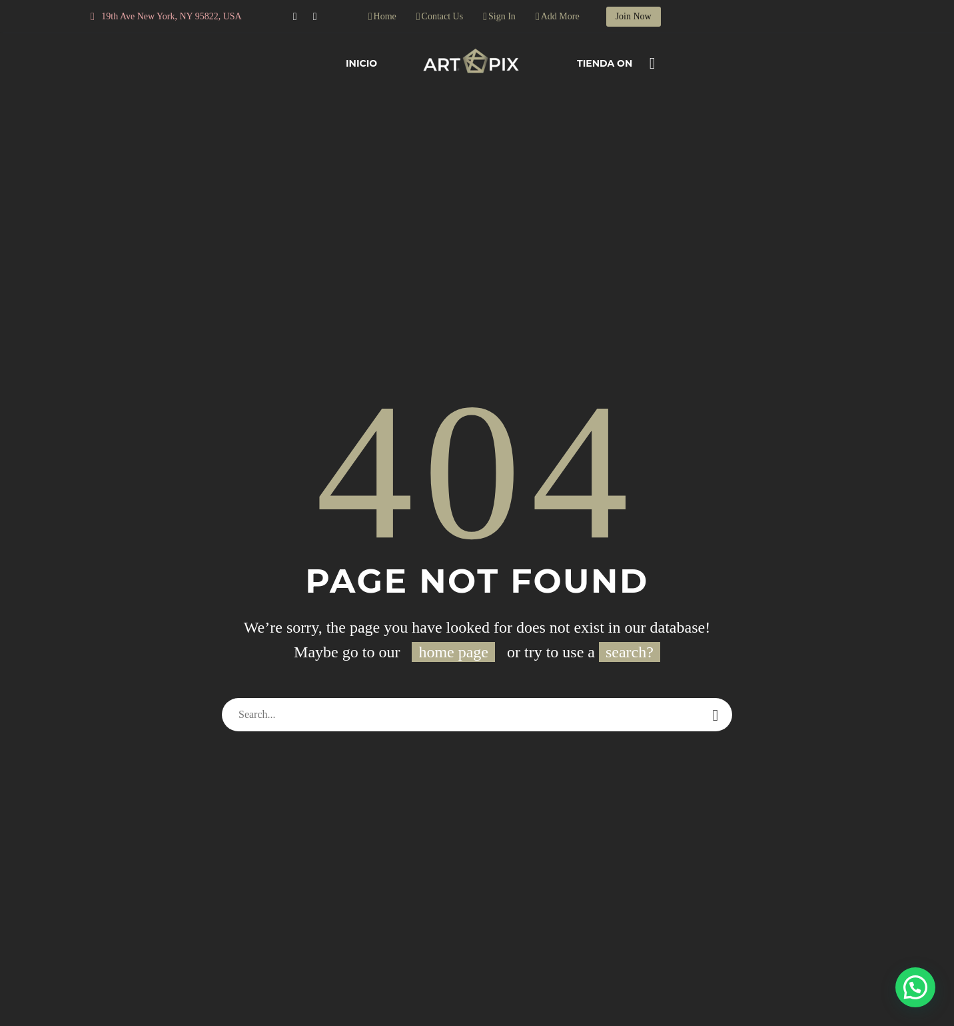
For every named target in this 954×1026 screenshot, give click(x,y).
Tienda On (604, 63)
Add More (560, 16)
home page (453, 652)
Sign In (502, 16)
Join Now (634, 16)
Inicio (361, 63)
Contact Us (443, 16)
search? (630, 652)
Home (385, 16)
